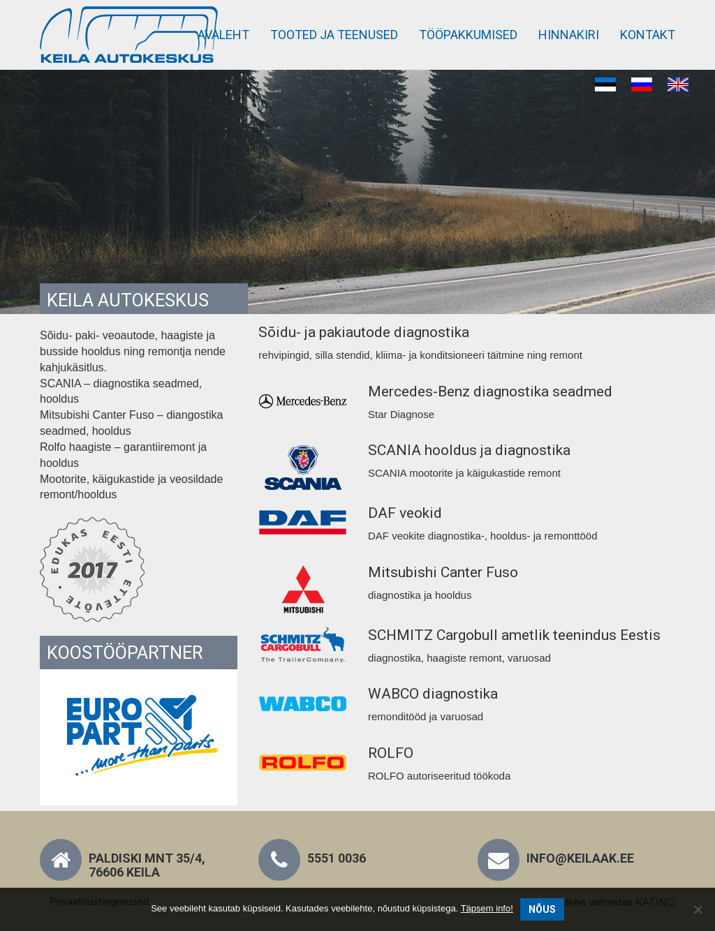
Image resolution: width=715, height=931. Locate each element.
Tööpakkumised (468, 34)
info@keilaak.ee (580, 858)
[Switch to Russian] (642, 85)
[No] (698, 909)
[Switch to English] (678, 85)
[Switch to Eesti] (605, 85)
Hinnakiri (568, 34)
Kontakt (647, 34)
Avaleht (223, 34)
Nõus (542, 909)
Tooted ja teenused (334, 34)
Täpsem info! (487, 908)
